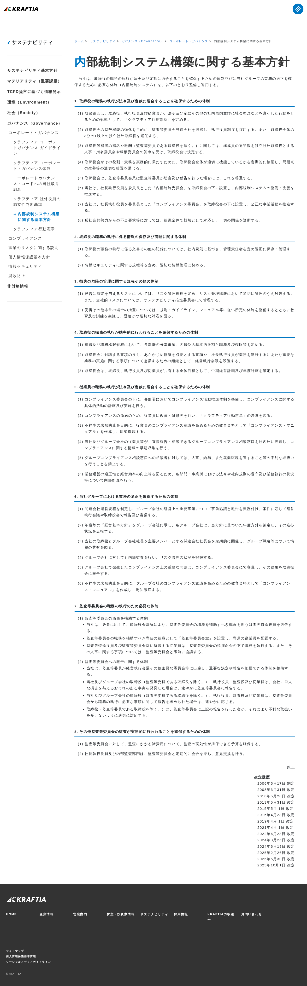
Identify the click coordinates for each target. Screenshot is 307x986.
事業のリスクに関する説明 (33, 248)
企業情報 (46, 914)
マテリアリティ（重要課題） (34, 81)
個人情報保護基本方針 (29, 257)
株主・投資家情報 (121, 914)
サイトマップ (15, 951)
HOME (11, 914)
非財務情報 (17, 286)
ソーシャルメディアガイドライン (28, 961)
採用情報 (181, 914)
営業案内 (80, 914)
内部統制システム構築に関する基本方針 (39, 217)
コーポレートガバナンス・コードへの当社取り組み (36, 183)
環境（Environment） (29, 102)
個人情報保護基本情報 (21, 956)
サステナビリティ (103, 41)
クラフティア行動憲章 (34, 229)
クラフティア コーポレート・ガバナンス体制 (37, 166)
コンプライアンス (25, 238)
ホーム (79, 41)
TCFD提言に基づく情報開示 (34, 92)
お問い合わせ (251, 914)
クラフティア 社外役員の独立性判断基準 (37, 202)
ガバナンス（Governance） (143, 41)
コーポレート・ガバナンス (188, 41)
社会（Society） (23, 113)
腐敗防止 (16, 276)
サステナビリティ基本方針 (32, 71)
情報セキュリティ (25, 266)
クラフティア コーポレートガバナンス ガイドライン (37, 148)
